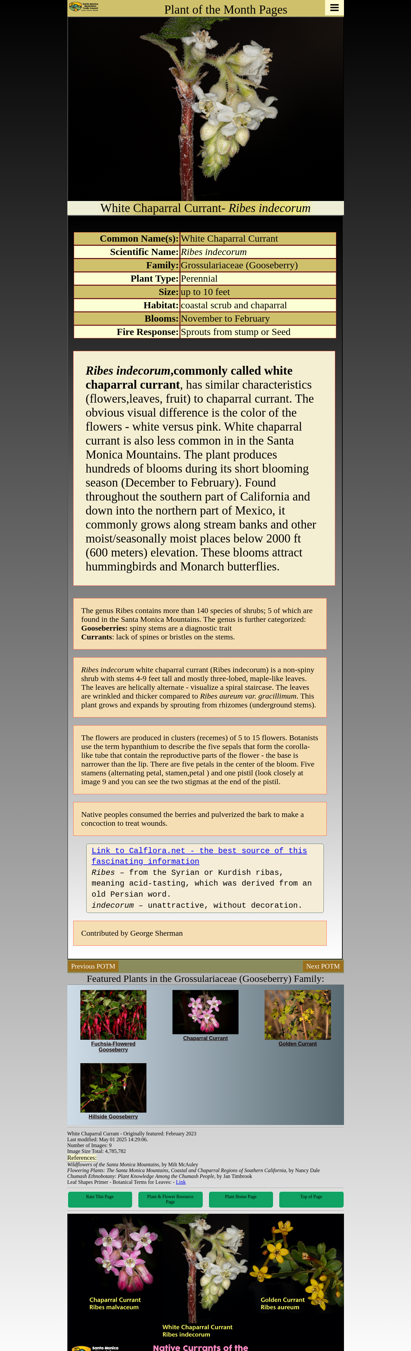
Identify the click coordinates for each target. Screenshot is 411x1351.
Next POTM (323, 966)
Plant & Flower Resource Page (170, 1199)
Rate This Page (100, 1196)
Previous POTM (93, 966)
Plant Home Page (240, 1196)
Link (181, 1182)
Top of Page (311, 1196)
